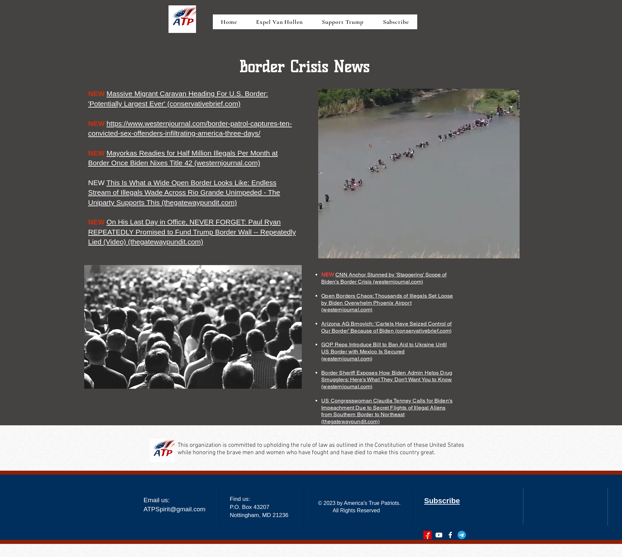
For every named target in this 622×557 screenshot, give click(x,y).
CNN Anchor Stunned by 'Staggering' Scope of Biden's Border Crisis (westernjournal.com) (383, 278)
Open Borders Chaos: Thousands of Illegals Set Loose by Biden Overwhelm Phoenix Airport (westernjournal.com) (387, 303)
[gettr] (427, 535)
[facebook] (450, 535)
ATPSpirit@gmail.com (175, 509)
